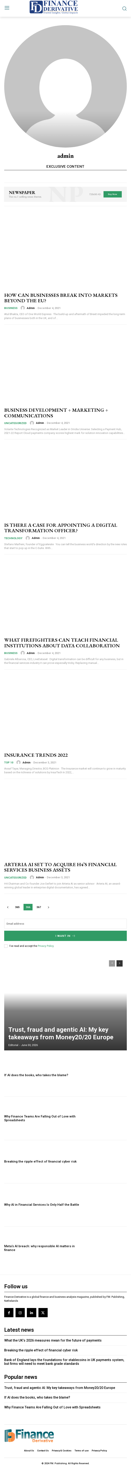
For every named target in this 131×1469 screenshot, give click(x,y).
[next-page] (48, 907)
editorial (13, 1045)
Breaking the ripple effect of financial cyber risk (40, 1161)
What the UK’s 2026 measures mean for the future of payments (53, 1340)
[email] (65, 924)
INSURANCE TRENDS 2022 (36, 755)
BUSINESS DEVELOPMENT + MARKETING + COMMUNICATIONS (56, 413)
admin (31, 308)
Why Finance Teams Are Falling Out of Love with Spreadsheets (52, 1407)
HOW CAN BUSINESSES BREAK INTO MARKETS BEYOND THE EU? (61, 298)
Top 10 (8, 762)
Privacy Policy (46, 946)
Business (10, 308)
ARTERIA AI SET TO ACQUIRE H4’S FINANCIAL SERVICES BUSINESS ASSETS (60, 867)
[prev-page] (7, 907)
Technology (13, 538)
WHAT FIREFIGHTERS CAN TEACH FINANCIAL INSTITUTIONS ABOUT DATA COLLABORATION (62, 643)
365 (17, 907)
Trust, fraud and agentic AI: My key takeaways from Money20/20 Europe (60, 1033)
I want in (65, 936)
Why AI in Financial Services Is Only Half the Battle (41, 1205)
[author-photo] (23, 308)
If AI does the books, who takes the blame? (36, 1075)
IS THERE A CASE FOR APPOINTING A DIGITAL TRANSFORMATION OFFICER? (60, 528)
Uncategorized (15, 423)
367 (39, 907)
